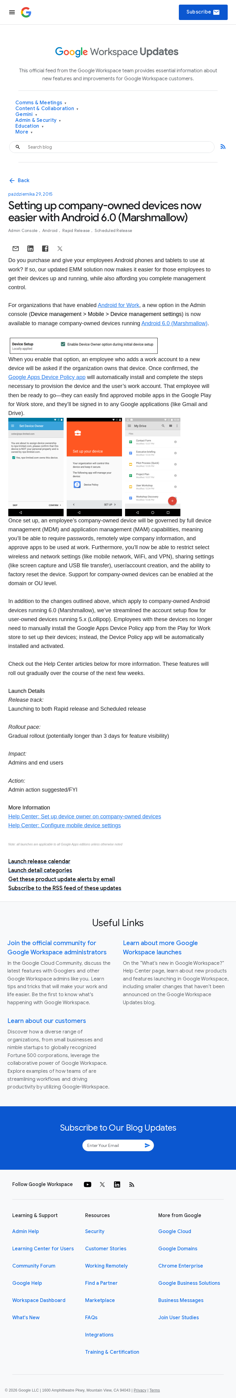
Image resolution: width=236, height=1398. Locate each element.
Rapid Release (76, 230)
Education (29, 126)
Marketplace (100, 1300)
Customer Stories (105, 1249)
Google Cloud (174, 1231)
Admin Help (25, 1231)
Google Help (27, 1283)
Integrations (99, 1335)
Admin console (23, 230)
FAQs (91, 1318)
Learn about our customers (46, 1021)
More (24, 132)
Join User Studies (178, 1318)
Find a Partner (101, 1283)
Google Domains (177, 1249)
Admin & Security (38, 120)
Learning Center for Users (43, 1249)
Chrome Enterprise (180, 1266)
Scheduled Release (113, 230)
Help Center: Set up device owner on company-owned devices (84, 816)
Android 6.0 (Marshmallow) (174, 323)
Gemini (26, 115)
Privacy (140, 1390)
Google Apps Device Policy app (46, 377)
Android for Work (118, 305)
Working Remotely (106, 1266)
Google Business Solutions (189, 1283)
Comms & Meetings (41, 103)
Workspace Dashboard (38, 1300)
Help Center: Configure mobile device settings (64, 825)
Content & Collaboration (46, 109)
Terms (154, 1390)
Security (94, 1231)
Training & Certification (112, 1352)
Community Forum (33, 1266)
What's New (26, 1318)
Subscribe (203, 12)
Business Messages (180, 1300)
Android (50, 230)
